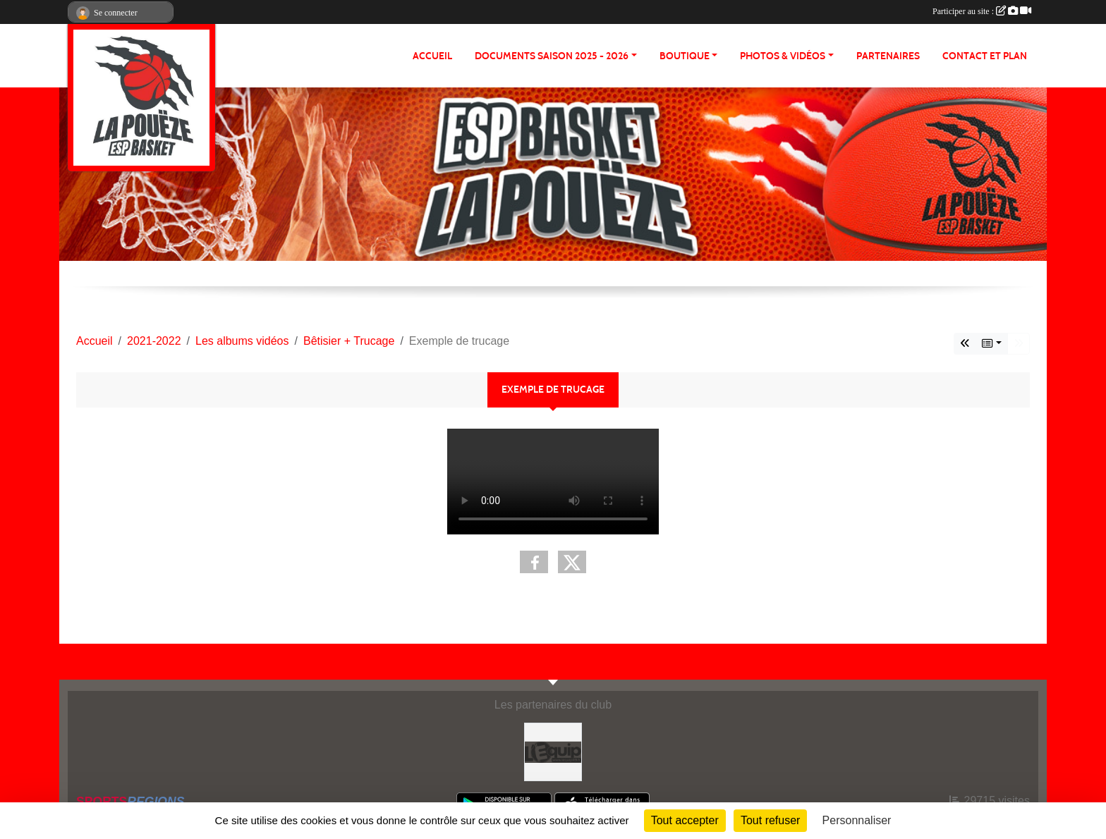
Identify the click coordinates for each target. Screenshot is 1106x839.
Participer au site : (981, 11)
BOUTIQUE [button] (685, 56)
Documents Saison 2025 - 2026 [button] (551, 56)
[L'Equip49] (553, 751)
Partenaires (888, 56)
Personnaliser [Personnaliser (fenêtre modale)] (857, 820)
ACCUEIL (432, 56)
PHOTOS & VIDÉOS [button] (782, 56)
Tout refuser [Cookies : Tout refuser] (770, 820)
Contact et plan (984, 56)
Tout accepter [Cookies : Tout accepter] (685, 820)
